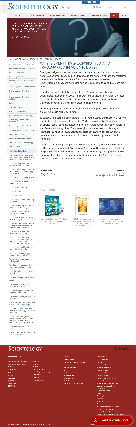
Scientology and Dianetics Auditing (19, 98)
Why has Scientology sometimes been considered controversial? (21, 266)
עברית (10, 372)
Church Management (17, 134)
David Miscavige (102, 375)
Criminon (100, 399)
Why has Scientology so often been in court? (22, 298)
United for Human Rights (105, 409)
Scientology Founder (17, 77)
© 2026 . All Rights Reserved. (28, 424)
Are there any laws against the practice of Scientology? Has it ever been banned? (22, 311)
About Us (17, 15)
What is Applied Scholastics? (19, 187)
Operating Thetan (15, 107)
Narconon (100, 401)
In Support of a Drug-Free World (108, 406)
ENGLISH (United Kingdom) (17, 364)
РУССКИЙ (11, 378)
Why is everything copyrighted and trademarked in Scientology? (22, 304)
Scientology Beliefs (16, 72)
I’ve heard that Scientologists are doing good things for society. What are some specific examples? (22, 158)
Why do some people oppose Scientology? (20, 260)
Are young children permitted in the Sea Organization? (22, 333)
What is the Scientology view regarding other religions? (19, 254)
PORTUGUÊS (38, 380)
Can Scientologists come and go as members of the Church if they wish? (22, 279)
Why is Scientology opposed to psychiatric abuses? (20, 212)
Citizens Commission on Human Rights (110, 414)
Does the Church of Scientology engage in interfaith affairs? (21, 248)
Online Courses (69, 375)
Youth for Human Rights (105, 412)
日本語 (10, 375)
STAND (99, 393)
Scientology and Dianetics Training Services (19, 92)
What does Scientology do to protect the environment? (19, 232)
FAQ (114, 15)
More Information (69, 378)
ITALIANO (36, 377)
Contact (66, 381)
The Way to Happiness (104, 396)
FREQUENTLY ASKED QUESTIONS (25, 59)
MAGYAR (36, 361)
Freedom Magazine (103, 391)
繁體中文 (11, 381)
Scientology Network (104, 365)
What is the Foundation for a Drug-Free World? (22, 201)
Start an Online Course (104, 381)
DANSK (10, 367)
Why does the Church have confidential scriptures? (19, 286)
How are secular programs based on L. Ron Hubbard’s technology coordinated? (21, 171)
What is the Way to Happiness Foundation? (20, 182)
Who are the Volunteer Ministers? (21, 178)
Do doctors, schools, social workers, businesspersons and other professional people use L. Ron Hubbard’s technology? (21, 240)
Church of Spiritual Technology (21, 143)
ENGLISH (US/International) (17, 361)
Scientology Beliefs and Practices (75, 362)
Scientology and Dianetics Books (22, 87)
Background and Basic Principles (22, 68)
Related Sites (91, 2)
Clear (11, 103)
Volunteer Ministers (99, 15)
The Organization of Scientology (21, 130)
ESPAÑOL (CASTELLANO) (42, 372)
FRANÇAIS (12, 369)
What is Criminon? (16, 192)
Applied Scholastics (103, 404)
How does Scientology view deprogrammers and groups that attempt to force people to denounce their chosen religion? (21, 319)
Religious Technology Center (20, 138)
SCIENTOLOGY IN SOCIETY (51, 59)
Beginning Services (78, 15)
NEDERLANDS (13, 383)
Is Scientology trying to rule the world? (20, 327)
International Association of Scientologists (106, 387)
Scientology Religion (104, 367)
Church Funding (15, 147)
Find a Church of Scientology (73, 383)
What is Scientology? (58, 15)
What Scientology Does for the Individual (21, 82)
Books (124, 15)
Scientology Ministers (17, 111)
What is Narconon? (16, 196)
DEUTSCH (11, 386)
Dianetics (100, 362)
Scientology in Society (17, 151)
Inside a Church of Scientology (21, 116)
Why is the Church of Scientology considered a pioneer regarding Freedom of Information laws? (21, 225)
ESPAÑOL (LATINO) (40, 369)
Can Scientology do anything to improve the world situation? (20, 165)
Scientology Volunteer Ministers (107, 383)
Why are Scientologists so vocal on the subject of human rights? (22, 207)
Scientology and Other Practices (21, 126)
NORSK (35, 364)
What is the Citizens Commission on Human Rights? (21, 219)
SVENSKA (36, 367)
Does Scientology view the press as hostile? (21, 272)
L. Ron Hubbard (37, 15)
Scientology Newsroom (104, 373)
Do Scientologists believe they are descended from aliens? (21, 292)
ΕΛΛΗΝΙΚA (37, 375)
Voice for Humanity (70, 365)
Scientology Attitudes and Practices (19, 121)
